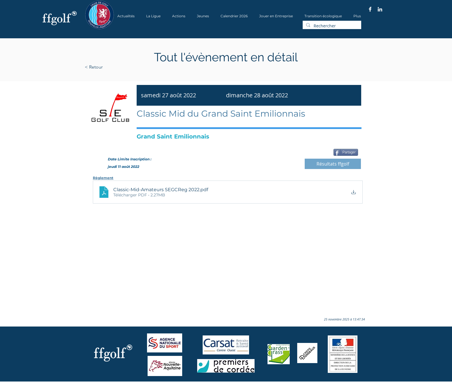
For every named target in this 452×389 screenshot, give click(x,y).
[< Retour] (112, 67)
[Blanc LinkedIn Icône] (380, 9)
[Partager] (346, 152)
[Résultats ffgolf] (333, 164)
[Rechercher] (331, 26)
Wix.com (163, 387)
